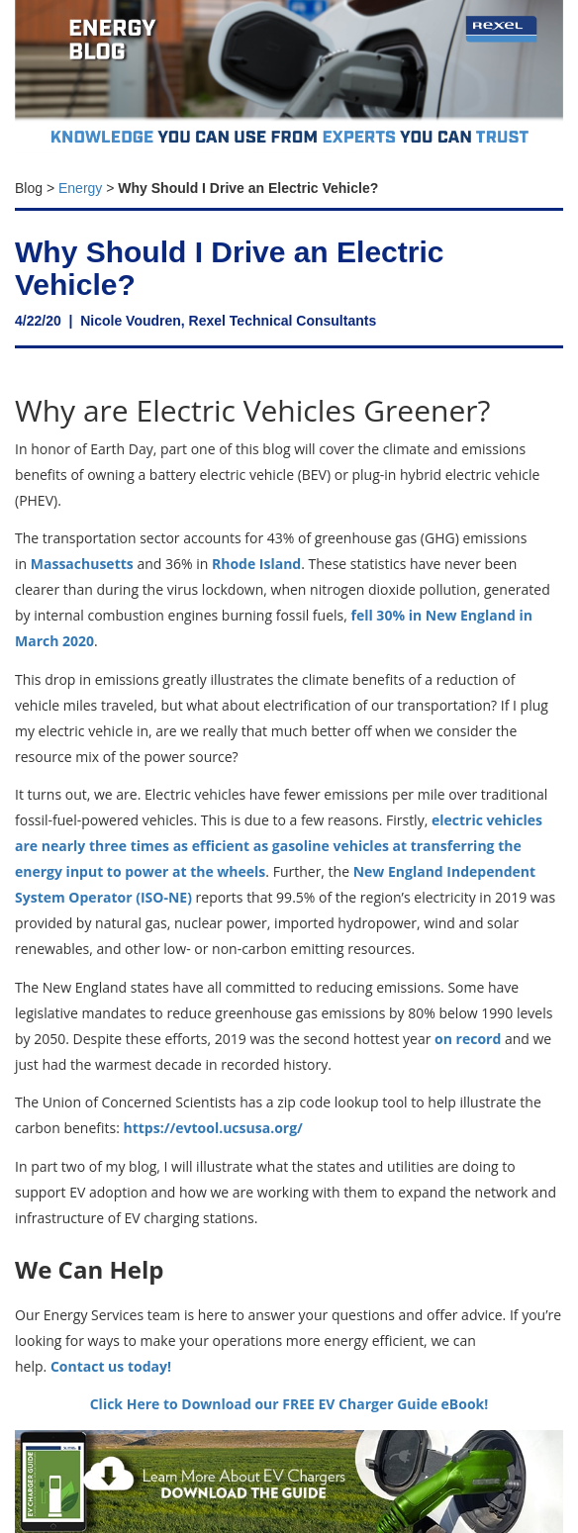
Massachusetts (82, 563)
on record (467, 1038)
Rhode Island (256, 563)
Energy (80, 188)
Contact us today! (110, 1366)
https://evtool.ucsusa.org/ (213, 1127)
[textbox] (289, 183)
